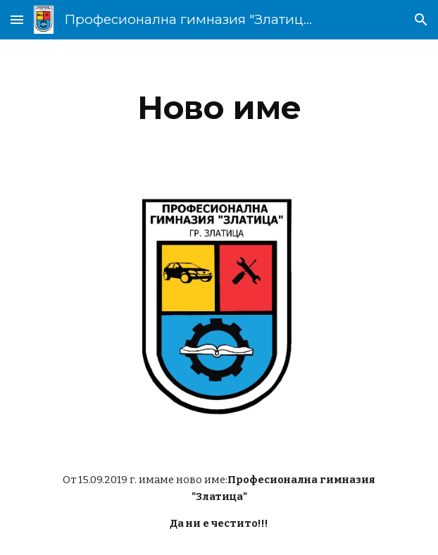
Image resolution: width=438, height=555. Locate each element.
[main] (218, 107)
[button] (17, 19)
